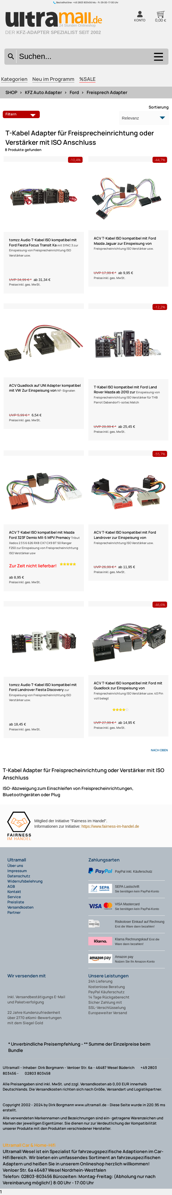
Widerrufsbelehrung (25, 881)
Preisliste (15, 902)
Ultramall (16, 860)
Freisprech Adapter (107, 92)
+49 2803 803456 (82, 2)
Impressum (17, 870)
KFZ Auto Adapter (43, 92)
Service (14, 896)
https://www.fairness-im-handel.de (110, 826)
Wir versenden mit (26, 976)
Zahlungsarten (104, 860)
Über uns (15, 865)
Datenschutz (18, 876)
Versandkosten (20, 907)
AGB (11, 886)
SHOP (11, 92)
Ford (74, 92)
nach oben (159, 750)
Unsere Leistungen (108, 976)
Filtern (21, 114)
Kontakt (14, 891)
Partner (14, 912)
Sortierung (159, 107)
